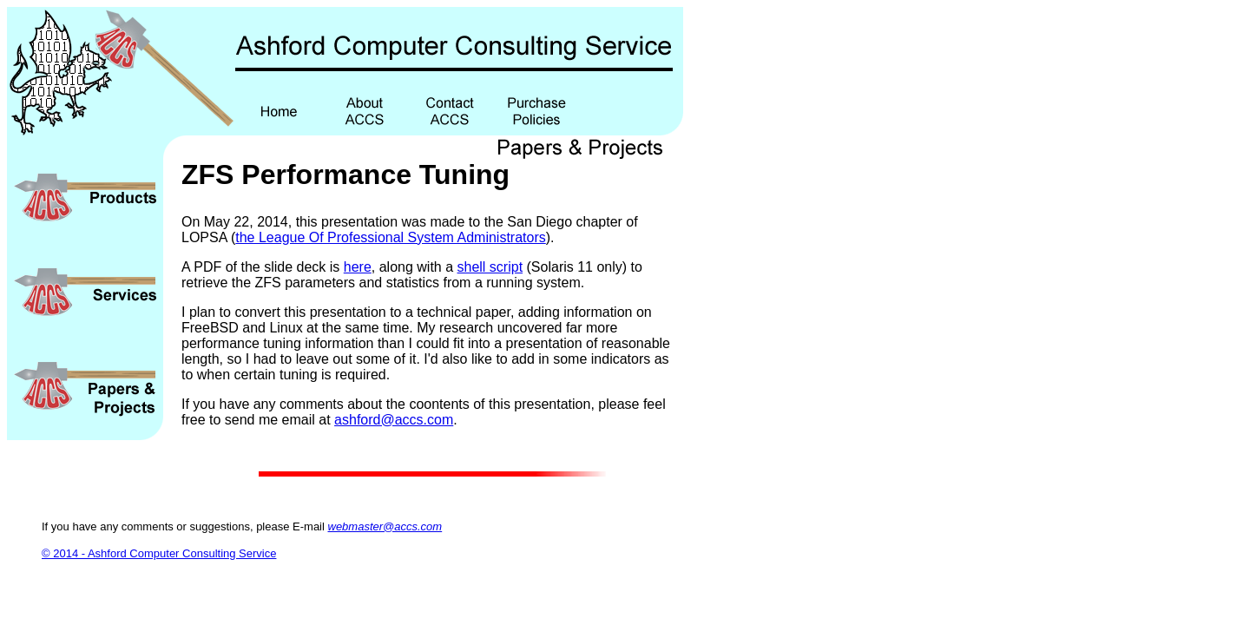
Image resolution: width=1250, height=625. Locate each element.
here (358, 267)
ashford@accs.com (393, 419)
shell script (490, 267)
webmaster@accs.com (385, 526)
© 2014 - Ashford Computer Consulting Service (159, 553)
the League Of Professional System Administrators (390, 237)
